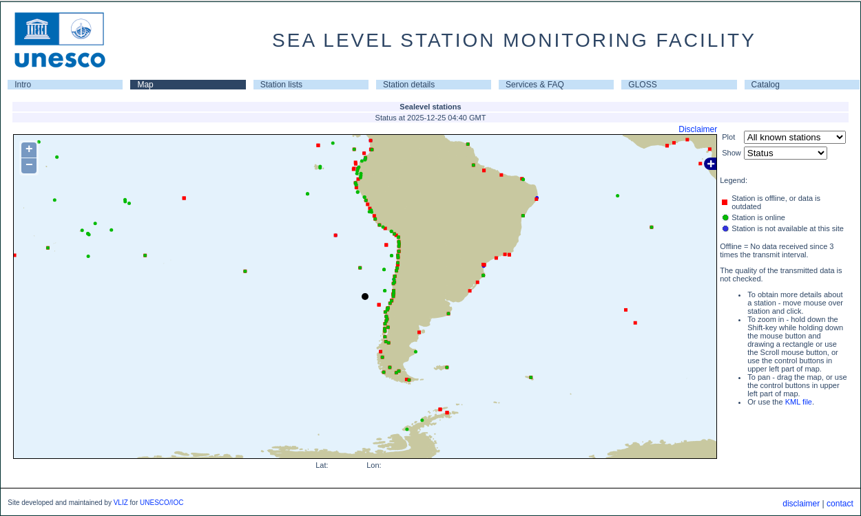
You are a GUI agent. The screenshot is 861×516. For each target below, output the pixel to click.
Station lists (281, 84)
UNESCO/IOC (161, 502)
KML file (798, 402)
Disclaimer (697, 129)
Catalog (765, 84)
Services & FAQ (535, 84)
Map (145, 84)
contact (840, 503)
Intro (22, 84)
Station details (409, 84)
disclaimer (801, 503)
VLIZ (121, 502)
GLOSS (642, 84)
